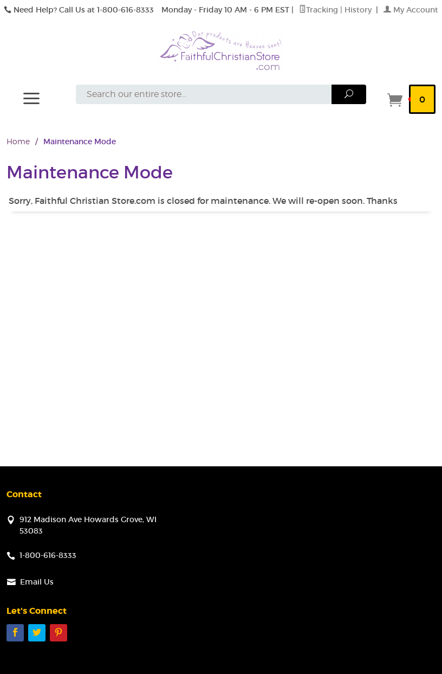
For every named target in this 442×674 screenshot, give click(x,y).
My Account (411, 10)
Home (18, 141)
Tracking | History (336, 10)
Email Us (37, 582)
